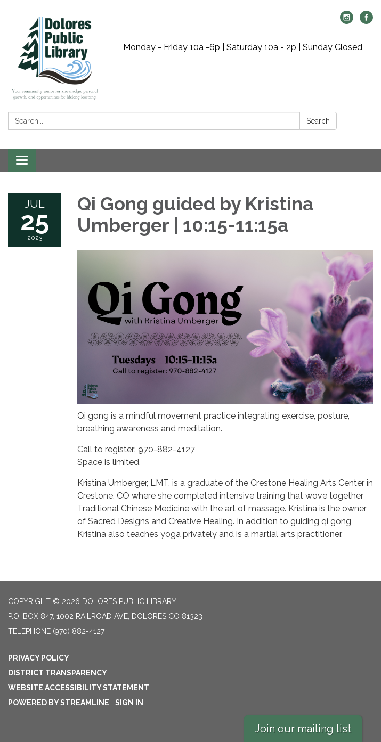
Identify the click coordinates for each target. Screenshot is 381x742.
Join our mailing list (303, 728)
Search (318, 121)
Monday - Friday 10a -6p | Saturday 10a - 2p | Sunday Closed (242, 47)
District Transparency (57, 672)
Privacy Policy (38, 658)
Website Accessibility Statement (78, 687)
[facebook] (366, 21)
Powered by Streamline (58, 702)
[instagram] (346, 21)
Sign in (129, 702)
